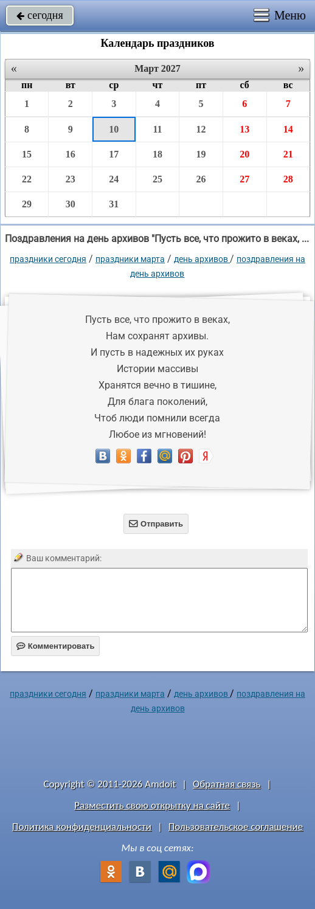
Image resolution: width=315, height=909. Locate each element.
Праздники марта (130, 259)
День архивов (202, 259)
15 (27, 154)
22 (27, 179)
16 (70, 154)
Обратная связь (227, 784)
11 (157, 129)
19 (201, 154)
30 (70, 204)
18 (157, 154)
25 (157, 179)
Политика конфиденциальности (81, 826)
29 (27, 204)
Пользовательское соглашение (235, 826)
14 (288, 129)
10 (114, 129)
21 (288, 154)
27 (244, 179)
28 (288, 179)
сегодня (39, 15)
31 (114, 204)
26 (201, 179)
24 (114, 179)
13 (244, 129)
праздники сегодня (48, 259)
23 (70, 179)
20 (244, 154)
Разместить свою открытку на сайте (152, 805)
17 (114, 154)
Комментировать (55, 646)
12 (201, 129)
